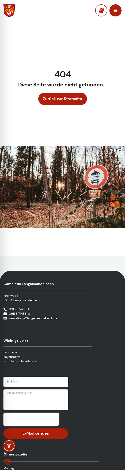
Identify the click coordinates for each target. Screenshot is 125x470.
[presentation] (31, 419)
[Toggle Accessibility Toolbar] (9, 446)
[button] (8, 462)
